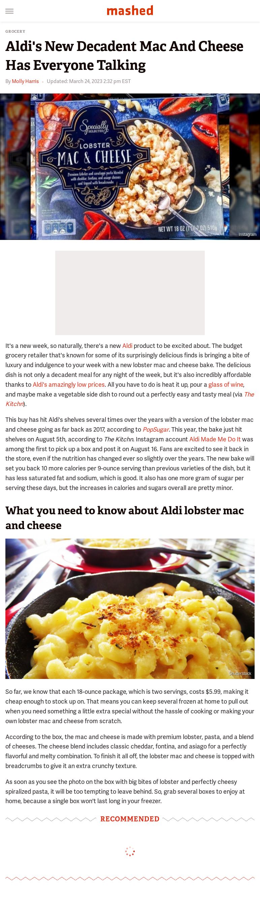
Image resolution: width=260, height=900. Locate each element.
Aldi (127, 346)
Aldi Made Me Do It (215, 439)
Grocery (15, 31)
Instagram (248, 235)
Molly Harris (25, 81)
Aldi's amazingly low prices (69, 384)
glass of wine (225, 384)
